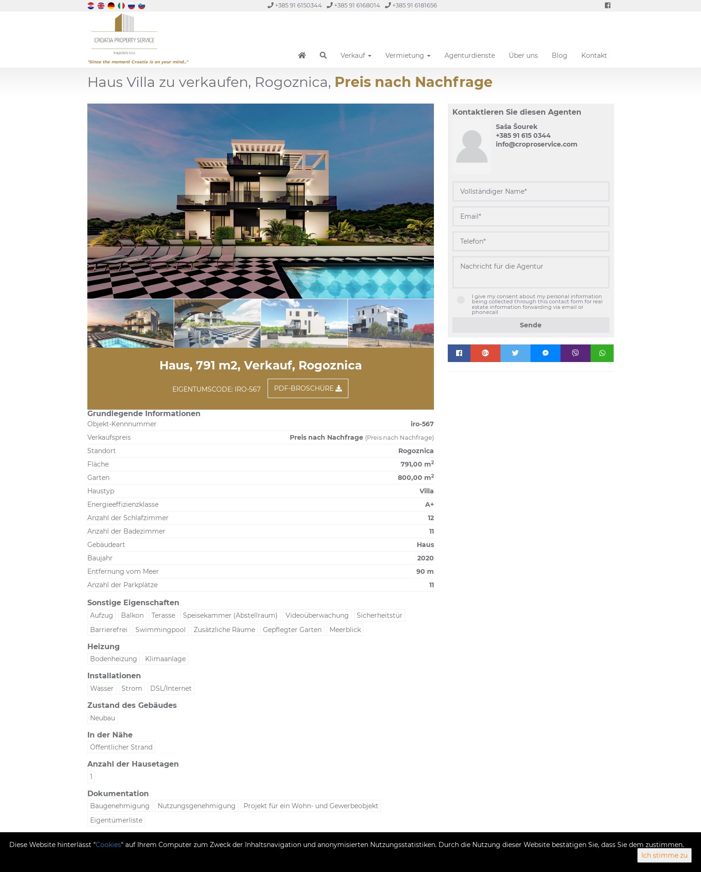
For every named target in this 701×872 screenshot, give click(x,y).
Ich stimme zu (664, 855)
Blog (559, 55)
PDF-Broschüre (308, 388)
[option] (154, 323)
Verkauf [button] (356, 55)
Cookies (108, 845)
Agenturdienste (470, 55)
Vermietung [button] (408, 55)
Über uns (523, 55)
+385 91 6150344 (295, 5)
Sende (531, 325)
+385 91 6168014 (353, 5)
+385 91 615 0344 (523, 135)
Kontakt (594, 55)
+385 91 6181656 (411, 5)
